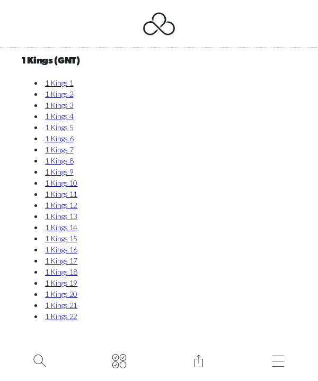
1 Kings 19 (61, 282)
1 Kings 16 (61, 249)
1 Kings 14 (61, 227)
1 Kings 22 (61, 316)
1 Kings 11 (61, 193)
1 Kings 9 (59, 171)
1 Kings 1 (59, 82)
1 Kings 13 (61, 216)
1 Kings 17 (61, 260)
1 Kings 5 (59, 127)
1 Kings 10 (61, 182)
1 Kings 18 (61, 271)
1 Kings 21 (61, 305)
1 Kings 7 (59, 149)
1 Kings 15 (61, 238)
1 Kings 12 (61, 205)
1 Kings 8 (59, 160)
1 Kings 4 (59, 116)
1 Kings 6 (59, 138)
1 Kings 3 (59, 105)
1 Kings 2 (59, 93)
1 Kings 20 (61, 293)
